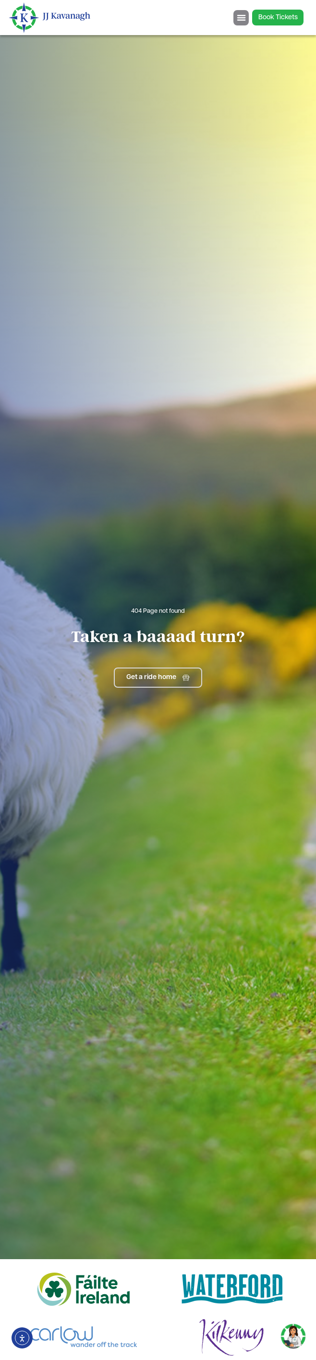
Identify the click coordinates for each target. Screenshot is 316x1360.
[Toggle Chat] (293, 1333)
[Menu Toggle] (241, 17)
